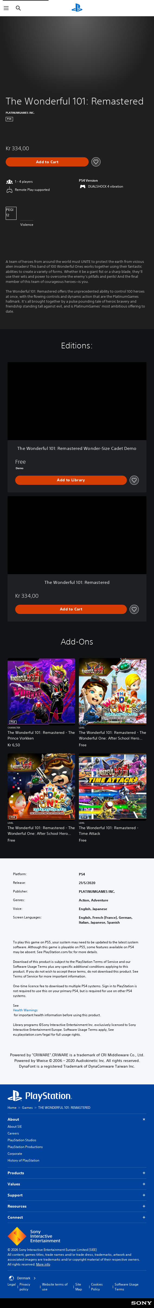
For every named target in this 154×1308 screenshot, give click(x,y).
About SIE (15, 1126)
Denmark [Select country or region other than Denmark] (22, 1278)
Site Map (78, 1286)
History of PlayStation (23, 1160)
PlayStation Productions (25, 1146)
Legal (12, 1284)
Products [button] (77, 1173)
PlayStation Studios (22, 1140)
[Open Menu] (6, 8)
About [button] (77, 1119)
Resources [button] (77, 1206)
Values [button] (77, 1184)
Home (12, 1107)
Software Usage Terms (127, 1286)
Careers (13, 1133)
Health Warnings (25, 1010)
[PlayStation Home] (77, 8)
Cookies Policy (97, 1286)
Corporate (15, 1153)
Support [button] (77, 1195)
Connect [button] (77, 1217)
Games (27, 1107)
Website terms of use (55, 1286)
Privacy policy (25, 1286)
